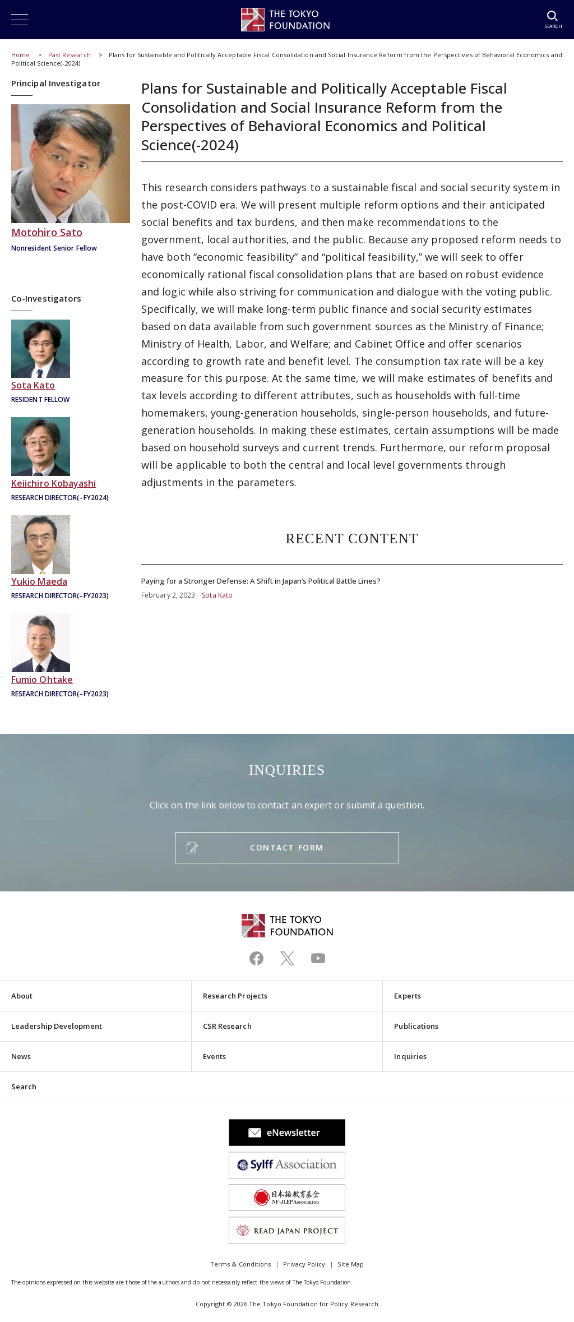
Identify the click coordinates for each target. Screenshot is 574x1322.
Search (23, 1086)
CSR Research (227, 1026)
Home (20, 54)
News (21, 1056)
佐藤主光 (70, 179)
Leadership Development (56, 1026)
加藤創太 (70, 363)
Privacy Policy (304, 1264)
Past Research (69, 54)
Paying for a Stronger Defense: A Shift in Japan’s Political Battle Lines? (352, 582)
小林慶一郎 (70, 460)
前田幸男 (70, 558)
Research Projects (235, 996)
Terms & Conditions (240, 1264)
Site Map (350, 1264)
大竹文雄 (70, 656)
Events (214, 1056)
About (22, 996)
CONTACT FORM (286, 847)
